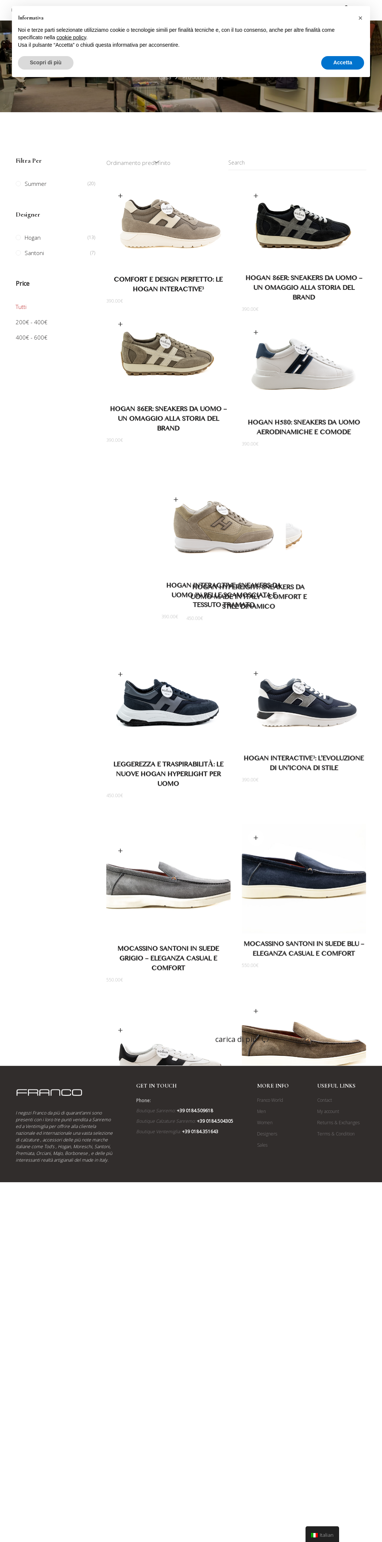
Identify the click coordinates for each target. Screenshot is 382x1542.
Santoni (34, 253)
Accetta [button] (342, 62)
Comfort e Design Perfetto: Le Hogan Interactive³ (168, 286)
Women (265, 1387)
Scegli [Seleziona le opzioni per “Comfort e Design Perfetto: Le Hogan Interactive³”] (120, 195)
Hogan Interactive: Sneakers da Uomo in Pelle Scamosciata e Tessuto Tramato (168, 619)
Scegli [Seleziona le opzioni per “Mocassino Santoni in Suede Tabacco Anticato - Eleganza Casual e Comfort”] (256, 1096)
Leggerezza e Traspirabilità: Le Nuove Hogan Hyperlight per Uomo (168, 822)
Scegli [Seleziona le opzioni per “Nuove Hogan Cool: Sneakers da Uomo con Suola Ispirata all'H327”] (120, 1117)
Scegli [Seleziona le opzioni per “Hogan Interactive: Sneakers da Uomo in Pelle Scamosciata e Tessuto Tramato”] (120, 522)
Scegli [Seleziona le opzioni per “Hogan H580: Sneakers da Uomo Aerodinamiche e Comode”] (256, 332)
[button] (360, 18)
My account (328, 1376)
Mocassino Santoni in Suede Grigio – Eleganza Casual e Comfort (168, 1028)
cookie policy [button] (71, 37)
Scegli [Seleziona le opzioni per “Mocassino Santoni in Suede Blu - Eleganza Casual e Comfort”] (256, 907)
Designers (267, 1398)
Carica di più (236, 1304)
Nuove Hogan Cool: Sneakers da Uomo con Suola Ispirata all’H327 (168, 1214)
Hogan (33, 237)
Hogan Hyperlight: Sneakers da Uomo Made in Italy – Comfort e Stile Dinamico (304, 622)
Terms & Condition (336, 1398)
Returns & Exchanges (338, 1387)
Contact (324, 1365)
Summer (36, 183)
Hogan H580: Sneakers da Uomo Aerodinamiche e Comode (304, 429)
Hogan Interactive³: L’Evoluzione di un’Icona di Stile (304, 810)
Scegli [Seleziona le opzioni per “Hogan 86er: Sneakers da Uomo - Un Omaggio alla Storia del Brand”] (256, 195)
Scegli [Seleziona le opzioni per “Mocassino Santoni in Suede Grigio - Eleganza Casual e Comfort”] (120, 918)
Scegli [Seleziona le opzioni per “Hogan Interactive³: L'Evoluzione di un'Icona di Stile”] (256, 719)
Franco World (270, 1365)
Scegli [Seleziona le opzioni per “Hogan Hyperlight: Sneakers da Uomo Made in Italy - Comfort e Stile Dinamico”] (256, 520)
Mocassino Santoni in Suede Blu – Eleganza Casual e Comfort (304, 1019)
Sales (262, 1410)
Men (261, 1376)
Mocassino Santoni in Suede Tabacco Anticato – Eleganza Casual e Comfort (304, 1200)
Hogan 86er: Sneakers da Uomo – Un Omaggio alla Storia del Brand (303, 289)
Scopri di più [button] (46, 62)
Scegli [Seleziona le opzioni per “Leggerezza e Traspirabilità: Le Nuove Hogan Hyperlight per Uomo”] (120, 720)
